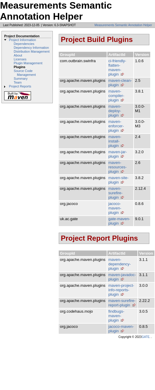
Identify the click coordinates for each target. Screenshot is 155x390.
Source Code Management (25, 72)
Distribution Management (31, 51)
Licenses (20, 59)
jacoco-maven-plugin (114, 208)
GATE (145, 337)
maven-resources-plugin (117, 167)
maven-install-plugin (114, 141)
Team (17, 82)
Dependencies (24, 44)
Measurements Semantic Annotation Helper (123, 25)
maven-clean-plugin (120, 82)
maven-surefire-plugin (115, 193)
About (18, 55)
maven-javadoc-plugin (122, 276)
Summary (20, 78)
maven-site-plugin (118, 180)
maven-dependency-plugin (119, 264)
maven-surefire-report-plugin (122, 302)
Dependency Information (31, 47)
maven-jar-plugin (117, 154)
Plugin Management (28, 63)
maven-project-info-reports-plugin (121, 290)
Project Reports (20, 86)
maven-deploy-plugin (114, 111)
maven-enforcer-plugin (116, 126)
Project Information (22, 40)
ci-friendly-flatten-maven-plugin (117, 67)
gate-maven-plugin (119, 221)
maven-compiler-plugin (116, 95)
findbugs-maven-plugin (116, 315)
